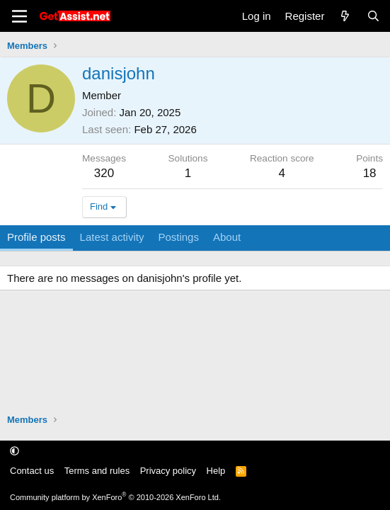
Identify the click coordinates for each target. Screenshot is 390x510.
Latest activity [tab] (112, 237)
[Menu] (19, 16)
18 (370, 173)
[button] (14, 451)
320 (104, 173)
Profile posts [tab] (36, 237)
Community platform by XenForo (115, 497)
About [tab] (227, 237)
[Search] (373, 16)
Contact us (32, 470)
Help (216, 470)
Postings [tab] (178, 237)
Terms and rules (97, 470)
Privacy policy (168, 470)
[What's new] (345, 16)
